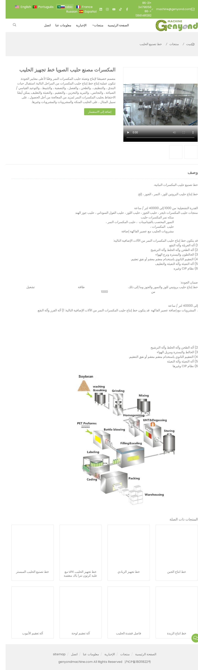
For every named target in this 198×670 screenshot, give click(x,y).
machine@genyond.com (168, 9)
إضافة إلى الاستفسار (94, 111)
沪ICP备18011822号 (132, 662)
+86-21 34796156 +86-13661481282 (138, 9)
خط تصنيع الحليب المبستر (26, 572)
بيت (183, 44)
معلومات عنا (58, 25)
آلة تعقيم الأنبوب (27, 633)
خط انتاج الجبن (171, 572)
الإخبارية (75, 25)
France (81, 7)
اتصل (41, 25)
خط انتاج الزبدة (171, 633)
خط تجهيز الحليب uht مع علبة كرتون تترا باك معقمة (75, 574)
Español (85, 11)
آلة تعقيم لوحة (75, 633)
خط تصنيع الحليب (145, 44)
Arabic (62, 7)
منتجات (93, 25)
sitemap (53, 654)
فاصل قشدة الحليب (123, 633)
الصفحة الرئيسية (112, 25)
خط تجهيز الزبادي (123, 572)
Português (40, 7)
